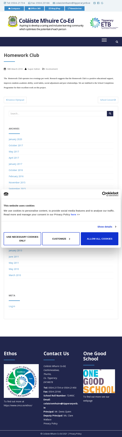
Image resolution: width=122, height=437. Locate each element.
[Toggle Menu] (104, 40)
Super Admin (34, 68)
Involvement (52, 68)
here (73, 214)
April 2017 (14, 157)
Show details (105, 226)
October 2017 (16, 145)
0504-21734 (18, 2)
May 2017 (14, 151)
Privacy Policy (51, 423)
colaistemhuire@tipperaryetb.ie (71, 2)
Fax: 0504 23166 (39, 2)
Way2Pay (54, 8)
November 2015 (17, 182)
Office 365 (34, 8)
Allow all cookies (99, 238)
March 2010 (15, 275)
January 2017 (15, 163)
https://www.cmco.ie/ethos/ (18, 405)
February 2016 (16, 176)
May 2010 (14, 268)
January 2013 (15, 250)
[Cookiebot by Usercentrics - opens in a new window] (104, 194)
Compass (14, 8)
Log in (12, 306)
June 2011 (14, 256)
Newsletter (75, 8)
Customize (61, 238)
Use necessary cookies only (22, 238)
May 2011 (14, 262)
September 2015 (17, 188)
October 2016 (16, 170)
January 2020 (15, 139)
